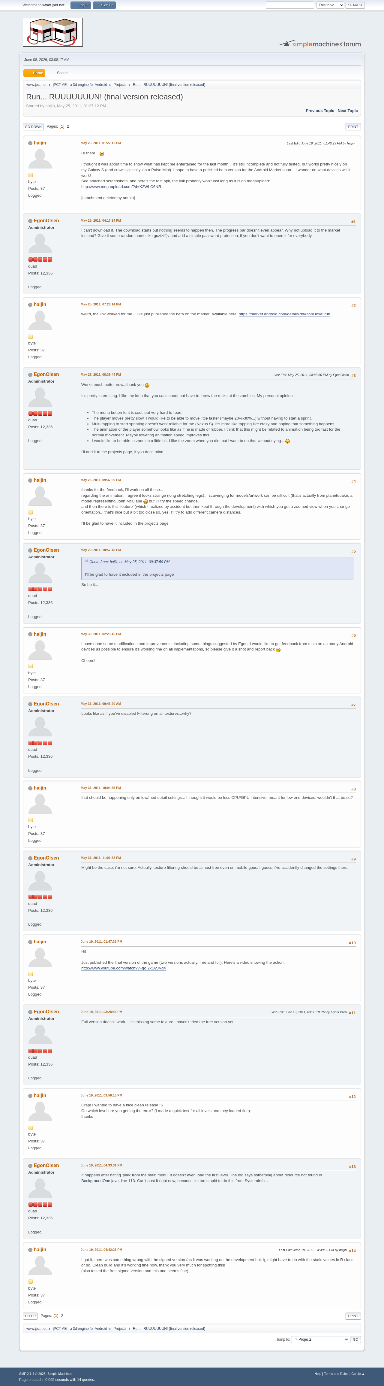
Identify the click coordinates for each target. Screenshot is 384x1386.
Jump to (282, 1339)
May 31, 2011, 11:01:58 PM (101, 858)
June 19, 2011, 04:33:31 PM (101, 1165)
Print (353, 127)
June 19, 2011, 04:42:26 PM (101, 1249)
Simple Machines (59, 1373)
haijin (40, 142)
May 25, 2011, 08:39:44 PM (101, 374)
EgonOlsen (46, 220)
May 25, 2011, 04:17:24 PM (101, 220)
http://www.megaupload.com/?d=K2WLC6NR (121, 186)
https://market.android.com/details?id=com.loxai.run (284, 314)
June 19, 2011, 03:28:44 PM (101, 1012)
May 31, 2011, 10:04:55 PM (101, 788)
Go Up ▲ (358, 1373)
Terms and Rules (336, 1373)
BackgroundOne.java (99, 1180)
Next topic (348, 110)
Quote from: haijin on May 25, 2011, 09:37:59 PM (129, 562)
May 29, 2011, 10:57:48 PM (101, 550)
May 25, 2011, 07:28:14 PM (101, 304)
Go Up (30, 1316)
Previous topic (320, 110)
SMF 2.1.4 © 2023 (32, 1373)
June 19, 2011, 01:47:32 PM (101, 941)
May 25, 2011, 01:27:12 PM (101, 143)
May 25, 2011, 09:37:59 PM (101, 480)
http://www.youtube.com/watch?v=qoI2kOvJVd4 (123, 968)
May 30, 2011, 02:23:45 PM (101, 634)
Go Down (33, 127)
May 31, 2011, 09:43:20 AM (101, 703)
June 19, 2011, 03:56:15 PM (101, 1095)
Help (318, 1373)
